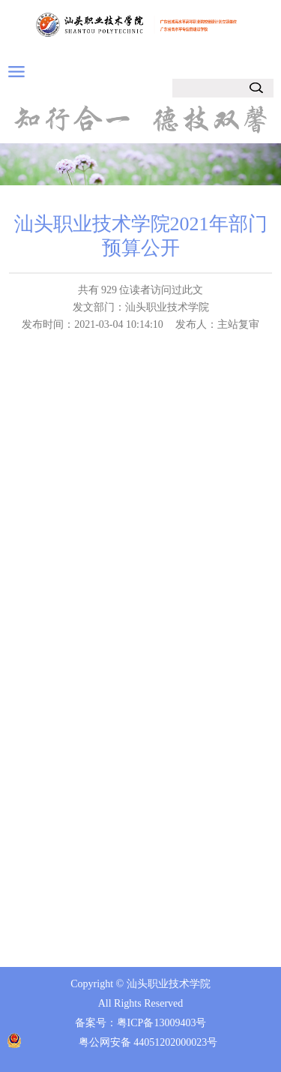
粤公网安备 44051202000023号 (148, 1042)
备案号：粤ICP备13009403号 (141, 1022)
